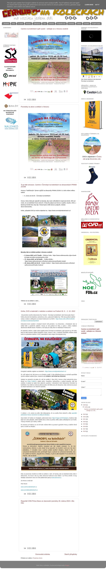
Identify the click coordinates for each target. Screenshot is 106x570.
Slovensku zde (95, 159)
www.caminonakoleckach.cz (29, 487)
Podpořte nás (61, 23)
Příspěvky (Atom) (37, 558)
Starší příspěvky (71, 554)
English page (96, 23)
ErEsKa (51, 23)
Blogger (67, 565)
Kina (13, 23)
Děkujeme (37, 23)
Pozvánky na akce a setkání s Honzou (35, 107)
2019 (84, 424)
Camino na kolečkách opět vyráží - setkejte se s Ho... (93, 409)
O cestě (20, 23)
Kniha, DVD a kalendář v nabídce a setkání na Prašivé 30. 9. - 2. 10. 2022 (48, 311)
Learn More (89, 5)
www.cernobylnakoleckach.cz (29, 490)
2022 (84, 416)
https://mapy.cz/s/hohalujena (60, 418)
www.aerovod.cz (56, 477)
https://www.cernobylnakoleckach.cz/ (59, 210)
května (87, 407)
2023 (84, 414)
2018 (84, 426)
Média (79, 23)
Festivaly (71, 23)
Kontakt (86, 23)
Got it (97, 5)
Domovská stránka (42, 554)
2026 (84, 405)
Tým (44, 23)
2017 (84, 429)
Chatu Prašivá (31, 381)
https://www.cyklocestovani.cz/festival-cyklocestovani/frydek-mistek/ (45, 261)
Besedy (28, 23)
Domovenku (28, 206)
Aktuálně (6, 23)
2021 (84, 419)
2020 (84, 421)
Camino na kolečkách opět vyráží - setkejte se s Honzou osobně (44, 29)
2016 (84, 431)
